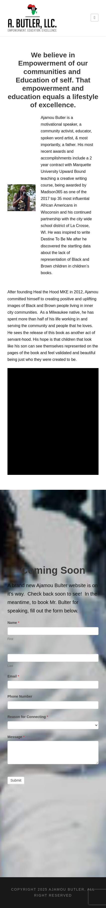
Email (13, 676)
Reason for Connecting (27, 717)
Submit (15, 780)
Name (13, 623)
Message (16, 737)
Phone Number (19, 696)
